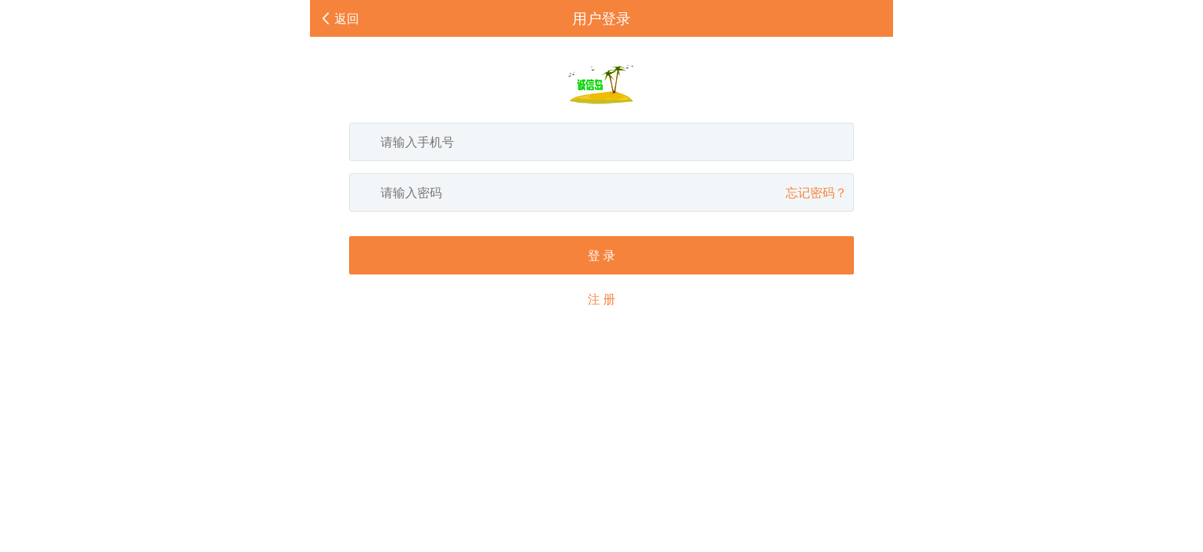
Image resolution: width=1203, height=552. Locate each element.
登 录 (601, 255)
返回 (347, 18)
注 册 (601, 299)
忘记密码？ (816, 192)
